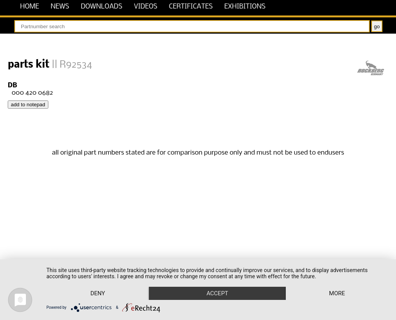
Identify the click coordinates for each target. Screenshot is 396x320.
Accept (217, 293)
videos (145, 6)
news (60, 6)
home (29, 6)
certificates (191, 6)
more (337, 293)
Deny (97, 293)
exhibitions (245, 6)
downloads (101, 6)
